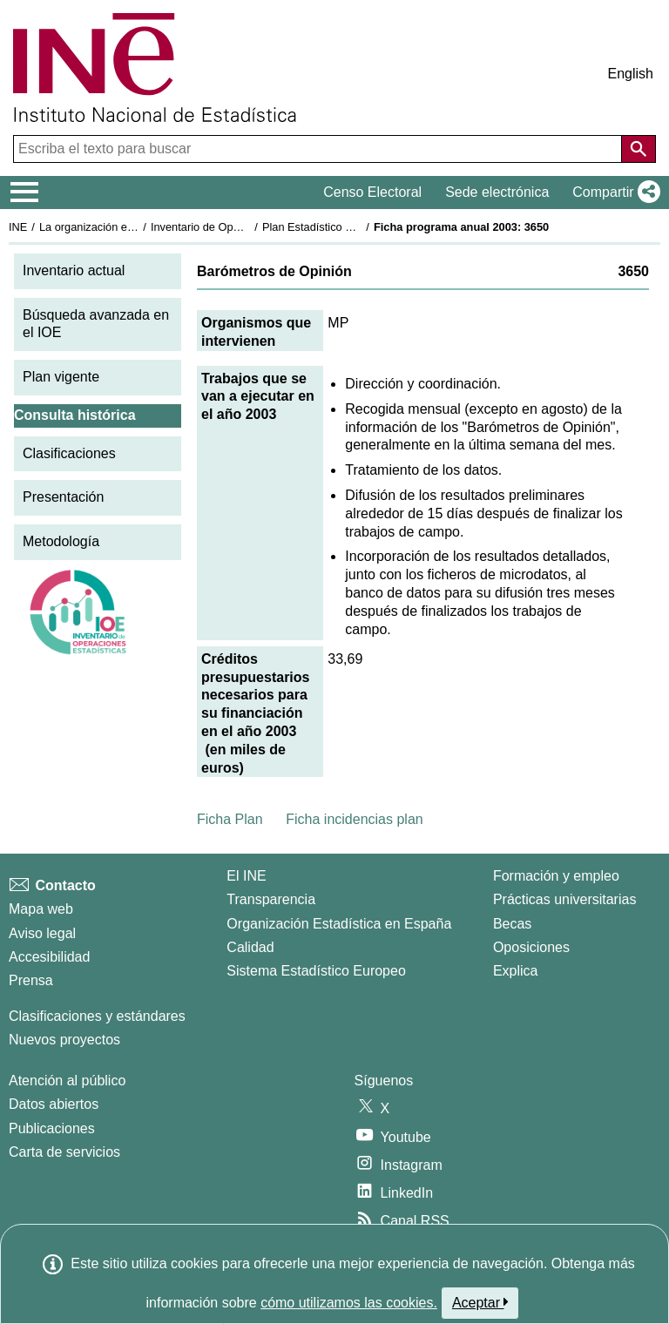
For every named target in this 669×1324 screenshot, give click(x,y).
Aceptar (480, 1302)
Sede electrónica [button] (497, 192)
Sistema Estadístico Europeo (315, 970)
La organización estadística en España (135, 226)
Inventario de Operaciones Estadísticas (248, 226)
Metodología (61, 541)
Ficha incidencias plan (354, 819)
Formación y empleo (556, 875)
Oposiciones (531, 947)
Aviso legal (42, 933)
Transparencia (270, 899)
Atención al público (67, 1080)
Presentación (63, 497)
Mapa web (41, 909)
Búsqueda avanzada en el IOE (96, 324)
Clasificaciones (69, 453)
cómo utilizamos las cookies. (348, 1302)
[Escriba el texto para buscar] (319, 149)
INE (18, 226)
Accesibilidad (49, 956)
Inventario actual (74, 270)
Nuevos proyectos (64, 1039)
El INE (246, 875)
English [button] (630, 73)
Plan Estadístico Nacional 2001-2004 (353, 226)
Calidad (250, 947)
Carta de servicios (64, 1152)
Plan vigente (61, 376)
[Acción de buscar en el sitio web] (638, 149)
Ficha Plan (230, 819)
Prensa (31, 980)
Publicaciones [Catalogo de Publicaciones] (52, 1128)
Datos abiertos (53, 1104)
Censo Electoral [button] (372, 192)
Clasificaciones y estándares (97, 1016)
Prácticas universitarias (565, 899)
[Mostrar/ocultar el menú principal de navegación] (25, 192)
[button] (612, 192)
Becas (512, 923)
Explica (515, 970)
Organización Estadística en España (338, 923)
